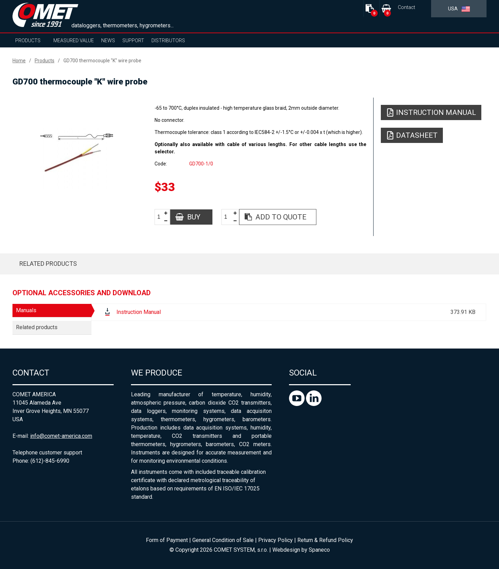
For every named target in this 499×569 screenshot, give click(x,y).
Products (28, 40)
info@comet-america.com (61, 436)
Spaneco (319, 550)
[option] (76, 158)
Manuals (26, 310)
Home (19, 60)
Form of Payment (167, 540)
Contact (406, 7)
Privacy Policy (275, 540)
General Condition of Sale (223, 540)
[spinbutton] (161, 217)
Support (133, 40)
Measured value (73, 40)
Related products (48, 263)
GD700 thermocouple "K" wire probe (102, 60)
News (108, 40)
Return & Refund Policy (325, 540)
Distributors (168, 40)
